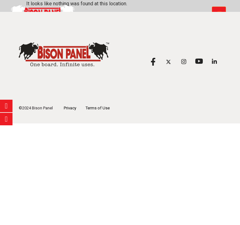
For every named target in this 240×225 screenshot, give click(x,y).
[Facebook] (153, 61)
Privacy (70, 108)
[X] (168, 61)
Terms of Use (98, 108)
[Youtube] (198, 61)
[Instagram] (183, 61)
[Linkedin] (214, 61)
